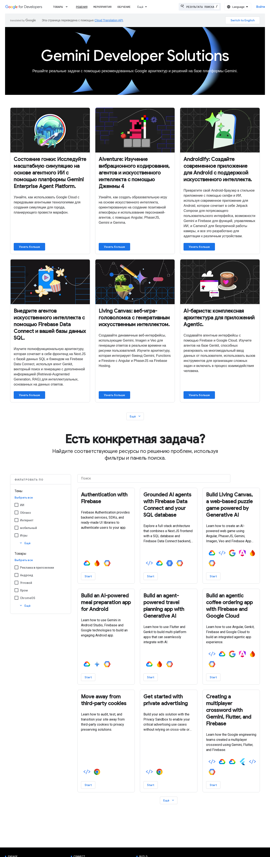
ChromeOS (27, 598)
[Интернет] (16, 520)
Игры (23, 535)
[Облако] (16, 512)
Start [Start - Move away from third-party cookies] (88, 785)
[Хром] (16, 590)
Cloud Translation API (108, 20)
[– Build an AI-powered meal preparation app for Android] (106, 602)
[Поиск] (153, 478)
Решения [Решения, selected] (82, 7)
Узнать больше (29, 247)
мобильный (28, 528)
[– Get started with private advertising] (168, 700)
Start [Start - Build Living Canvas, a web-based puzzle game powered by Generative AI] (213, 576)
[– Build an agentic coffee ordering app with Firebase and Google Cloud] (231, 605)
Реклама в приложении (37, 567)
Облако (25, 512)
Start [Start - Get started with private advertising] (150, 785)
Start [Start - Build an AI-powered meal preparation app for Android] (88, 677)
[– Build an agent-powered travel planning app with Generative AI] (168, 605)
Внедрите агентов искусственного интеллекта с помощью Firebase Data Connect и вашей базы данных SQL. (50, 324)
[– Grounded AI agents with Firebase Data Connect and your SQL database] (168, 504)
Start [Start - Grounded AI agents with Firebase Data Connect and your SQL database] (150, 576)
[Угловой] (16, 583)
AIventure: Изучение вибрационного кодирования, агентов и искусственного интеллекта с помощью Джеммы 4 (134, 172)
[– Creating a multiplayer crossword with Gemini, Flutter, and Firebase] (231, 710)
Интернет (26, 520)
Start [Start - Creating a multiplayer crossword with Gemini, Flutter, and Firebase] (213, 785)
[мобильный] (16, 528)
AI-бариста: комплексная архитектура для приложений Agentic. (219, 318)
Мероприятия (102, 7)
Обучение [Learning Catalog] (124, 7)
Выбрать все (24, 497)
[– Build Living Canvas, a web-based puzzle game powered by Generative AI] (231, 504)
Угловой (26, 583)
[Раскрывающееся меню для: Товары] (68, 7)
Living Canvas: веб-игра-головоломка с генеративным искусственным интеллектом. (134, 318)
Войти (260, 6)
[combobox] (200, 7)
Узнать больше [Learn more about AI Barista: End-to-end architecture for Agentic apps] (199, 395)
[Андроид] (16, 575)
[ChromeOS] (16, 598)
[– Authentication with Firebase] (106, 498)
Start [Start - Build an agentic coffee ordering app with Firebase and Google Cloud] (213, 677)
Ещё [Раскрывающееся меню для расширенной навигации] (140, 7)
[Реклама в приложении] (16, 567)
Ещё (135, 416)
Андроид (26, 575)
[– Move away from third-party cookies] (106, 700)
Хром (24, 590)
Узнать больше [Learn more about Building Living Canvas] (114, 395)
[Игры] (16, 535)
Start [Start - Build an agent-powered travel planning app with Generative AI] (150, 677)
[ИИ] (16, 505)
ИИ (22, 505)
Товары (58, 7)
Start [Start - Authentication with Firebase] (88, 576)
